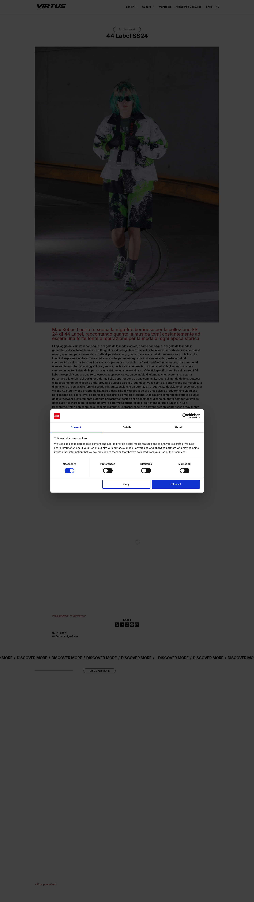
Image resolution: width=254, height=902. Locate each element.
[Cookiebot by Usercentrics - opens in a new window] (185, 415)
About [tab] (178, 427)
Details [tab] (127, 427)
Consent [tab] (76, 427)
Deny (126, 484)
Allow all (176, 484)
